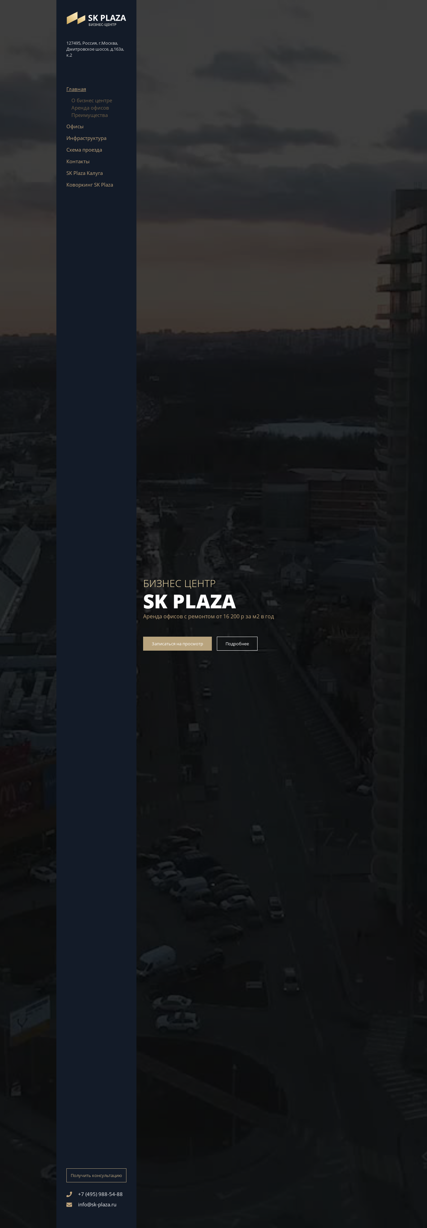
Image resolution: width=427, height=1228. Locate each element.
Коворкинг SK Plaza (89, 184)
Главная (76, 89)
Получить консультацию (96, 1175)
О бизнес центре (91, 100)
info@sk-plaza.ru (91, 1204)
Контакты (78, 161)
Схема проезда (84, 149)
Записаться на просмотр (177, 644)
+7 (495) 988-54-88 (94, 1194)
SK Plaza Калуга (84, 173)
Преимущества (89, 115)
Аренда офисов (90, 107)
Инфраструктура (86, 138)
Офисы (75, 126)
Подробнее (237, 644)
